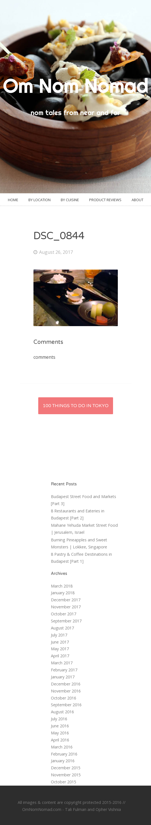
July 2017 (59, 635)
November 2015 (66, 774)
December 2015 (65, 767)
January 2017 (63, 677)
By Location (39, 199)
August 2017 (62, 628)
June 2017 (60, 642)
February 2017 (64, 669)
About (137, 199)
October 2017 (63, 613)
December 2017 (65, 599)
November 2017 (66, 606)
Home (13, 199)
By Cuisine (70, 199)
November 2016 (66, 691)
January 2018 (63, 592)
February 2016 (64, 754)
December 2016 (65, 684)
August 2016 (62, 711)
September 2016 (66, 704)
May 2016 (60, 733)
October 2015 (63, 781)
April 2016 (60, 740)
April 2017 (60, 655)
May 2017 (60, 648)
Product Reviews (105, 199)
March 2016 (62, 747)
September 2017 (66, 621)
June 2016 (60, 725)
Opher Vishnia (108, 809)
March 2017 (62, 662)
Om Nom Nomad (75, 85)
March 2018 (62, 586)
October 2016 (63, 698)
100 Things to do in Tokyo (76, 406)
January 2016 (63, 760)
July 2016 (59, 718)
